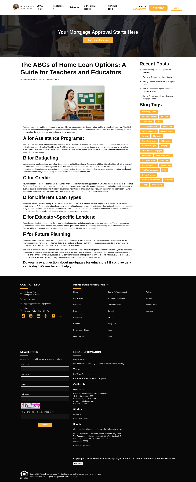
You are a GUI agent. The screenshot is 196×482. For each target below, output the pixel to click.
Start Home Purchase (98, 40)
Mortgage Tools (112, 7)
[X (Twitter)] (30, 316)
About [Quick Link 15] (110, 330)
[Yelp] (46, 316)
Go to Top (78, 464)
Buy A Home (40, 7)
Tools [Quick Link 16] (110, 336)
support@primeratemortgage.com (37, 304)
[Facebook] (23, 316)
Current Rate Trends (90, 7)
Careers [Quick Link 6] (76, 324)
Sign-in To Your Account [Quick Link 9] (117, 292)
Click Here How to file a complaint (90, 378)
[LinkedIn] (38, 316)
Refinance (74, 7)
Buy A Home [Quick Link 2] (78, 298)
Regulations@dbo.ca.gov (83, 401)
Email (23, 384)
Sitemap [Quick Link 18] (149, 298)
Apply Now (158, 8)
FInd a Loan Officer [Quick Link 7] (81, 330)
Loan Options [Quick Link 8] (78, 336)
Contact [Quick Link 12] (111, 311)
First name (25, 364)
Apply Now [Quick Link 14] (112, 324)
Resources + (58, 7)
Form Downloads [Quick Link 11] (114, 305)
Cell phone (25, 394)
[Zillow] (62, 316)
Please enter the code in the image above (37, 412)
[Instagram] (53, 316)
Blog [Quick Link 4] (75, 311)
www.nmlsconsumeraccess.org (111, 363)
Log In (176, 8)
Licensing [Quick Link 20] (149, 311)
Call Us (142, 6)
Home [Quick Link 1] (75, 292)
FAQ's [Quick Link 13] (110, 317)
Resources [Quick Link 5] (77, 317)
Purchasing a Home (52, 79)
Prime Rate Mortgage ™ (105, 458)
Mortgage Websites (37, 477)
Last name (25, 374)
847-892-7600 (139, 9)
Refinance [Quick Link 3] (77, 305)
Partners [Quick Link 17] (149, 292)
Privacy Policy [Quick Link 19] (151, 305)
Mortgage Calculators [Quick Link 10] (116, 298)
